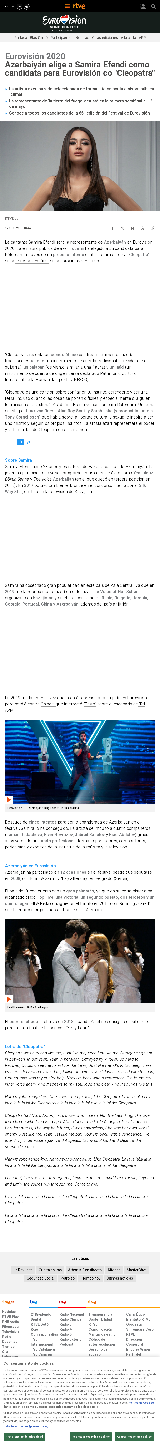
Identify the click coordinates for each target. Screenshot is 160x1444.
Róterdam (14, 254)
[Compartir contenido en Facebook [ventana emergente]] (113, 227)
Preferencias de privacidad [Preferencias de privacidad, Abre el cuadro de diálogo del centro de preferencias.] (24, 1436)
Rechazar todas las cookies (90, 1436)
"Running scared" (134, 903)
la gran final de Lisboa (36, 1027)
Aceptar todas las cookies (134, 1436)
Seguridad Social (40, 1278)
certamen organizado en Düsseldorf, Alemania (59, 909)
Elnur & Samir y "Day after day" (59, 878)
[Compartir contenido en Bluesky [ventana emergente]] (133, 227)
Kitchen (114, 1270)
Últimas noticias (120, 1278)
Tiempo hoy (90, 1278)
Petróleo (68, 1278)
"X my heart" (77, 1027)
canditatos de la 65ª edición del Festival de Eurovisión (98, 113)
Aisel (95, 1021)
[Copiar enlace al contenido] (153, 227)
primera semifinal (32, 260)
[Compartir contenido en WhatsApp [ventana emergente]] (143, 227)
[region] (80, 1400)
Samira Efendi (42, 242)
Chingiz (48, 703)
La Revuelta (23, 1270)
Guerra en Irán (50, 1270)
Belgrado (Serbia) (112, 878)
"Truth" (90, 703)
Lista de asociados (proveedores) (26, 1426)
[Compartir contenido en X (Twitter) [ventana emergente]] (123, 227)
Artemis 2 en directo (85, 1270)
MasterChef (137, 1270)
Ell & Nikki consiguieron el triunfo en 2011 (70, 903)
